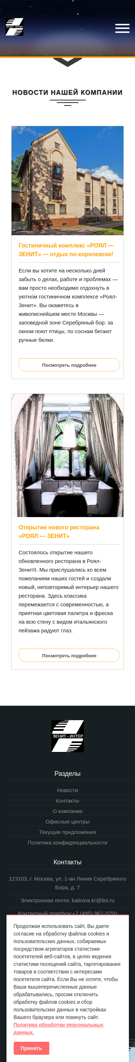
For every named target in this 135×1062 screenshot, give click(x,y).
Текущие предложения (67, 832)
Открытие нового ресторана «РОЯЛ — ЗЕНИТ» (59, 531)
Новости (67, 790)
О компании (67, 811)
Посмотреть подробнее (69, 365)
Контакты (67, 800)
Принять (31, 1048)
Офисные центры (67, 821)
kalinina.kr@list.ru (92, 900)
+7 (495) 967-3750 (94, 913)
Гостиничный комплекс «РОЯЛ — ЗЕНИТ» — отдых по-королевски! (66, 249)
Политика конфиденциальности (67, 842)
